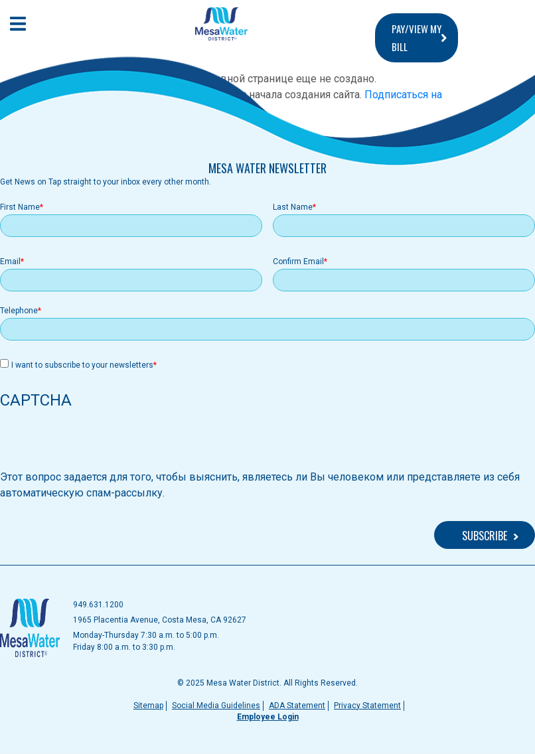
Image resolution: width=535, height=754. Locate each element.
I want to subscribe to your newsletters (82, 365)
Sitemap (148, 705)
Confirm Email (298, 261)
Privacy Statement (367, 705)
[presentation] (101, 443)
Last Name (293, 207)
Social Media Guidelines (216, 705)
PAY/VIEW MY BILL (416, 37)
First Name (20, 207)
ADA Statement (297, 705)
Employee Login (268, 716)
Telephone (19, 310)
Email (10, 261)
